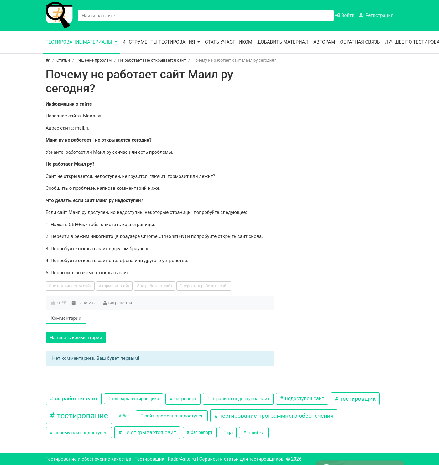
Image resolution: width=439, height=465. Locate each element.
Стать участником (228, 42)
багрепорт (184, 398)
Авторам (324, 42)
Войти (344, 15)
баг (125, 415)
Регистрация (376, 15)
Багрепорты (120, 302)
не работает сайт (156, 285)
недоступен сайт (304, 398)
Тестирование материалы (79, 42)
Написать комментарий (76, 337)
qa (229, 433)
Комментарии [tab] (66, 318)
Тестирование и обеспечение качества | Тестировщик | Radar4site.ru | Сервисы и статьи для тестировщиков (165, 459)
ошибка (255, 433)
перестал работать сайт (205, 285)
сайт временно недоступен (173, 416)
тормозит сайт (116, 285)
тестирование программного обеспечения (276, 415)
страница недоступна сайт (239, 398)
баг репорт (201, 432)
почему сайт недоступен (80, 433)
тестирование (81, 415)
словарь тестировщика (135, 398)
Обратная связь (360, 42)
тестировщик (357, 398)
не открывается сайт (71, 285)
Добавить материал (282, 42)
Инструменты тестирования (159, 42)
